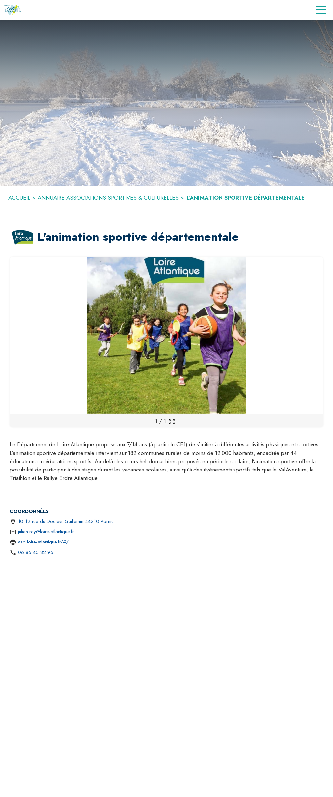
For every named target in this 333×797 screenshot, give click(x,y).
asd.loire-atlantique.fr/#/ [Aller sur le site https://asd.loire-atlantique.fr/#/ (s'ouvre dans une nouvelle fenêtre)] (43, 541)
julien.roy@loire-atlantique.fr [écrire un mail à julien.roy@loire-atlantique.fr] (46, 531)
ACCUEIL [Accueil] (19, 198)
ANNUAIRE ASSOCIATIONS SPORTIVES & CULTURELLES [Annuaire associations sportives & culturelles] (108, 198)
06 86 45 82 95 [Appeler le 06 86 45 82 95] (35, 552)
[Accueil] (13, 9)
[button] (22, 237)
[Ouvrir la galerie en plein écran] (172, 421)
